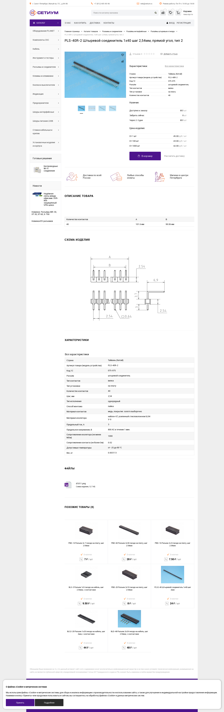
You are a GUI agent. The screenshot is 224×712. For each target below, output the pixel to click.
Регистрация (184, 22)
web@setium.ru (146, 3)
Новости (37, 185)
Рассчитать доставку (174, 156)
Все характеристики (174, 66)
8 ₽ (129, 605)
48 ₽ (129, 649)
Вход (172, 22)
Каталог (39, 22)
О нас (68, 22)
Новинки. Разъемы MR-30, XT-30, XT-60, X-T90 (44, 213)
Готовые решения (42, 158)
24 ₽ (172, 605)
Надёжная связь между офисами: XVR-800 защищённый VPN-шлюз (51, 199)
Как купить (80, 22)
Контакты (109, 22)
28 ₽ (129, 561)
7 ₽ (86, 561)
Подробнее (49, 702)
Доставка (95, 22)
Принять (20, 702)
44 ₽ (86, 649)
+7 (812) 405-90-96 (102, 3)
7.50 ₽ (172, 561)
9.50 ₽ (86, 605)
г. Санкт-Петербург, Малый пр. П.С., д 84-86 (50, 3)
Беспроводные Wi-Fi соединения (51, 168)
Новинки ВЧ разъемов (42, 221)
